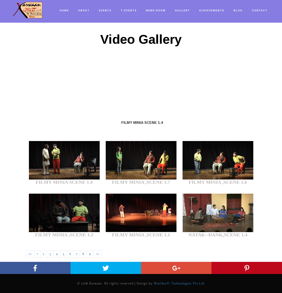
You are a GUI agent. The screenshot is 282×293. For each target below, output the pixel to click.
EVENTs (105, 10)
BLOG (238, 10)
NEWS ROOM (156, 10)
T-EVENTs (129, 10)
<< (30, 254)
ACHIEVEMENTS (211, 10)
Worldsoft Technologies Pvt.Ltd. (179, 283)
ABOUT (84, 10)
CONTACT (259, 10)
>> (97, 254)
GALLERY (182, 10)
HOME (64, 10)
